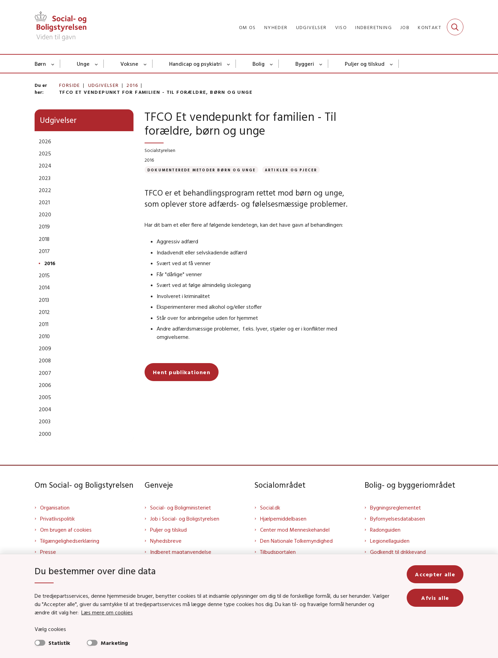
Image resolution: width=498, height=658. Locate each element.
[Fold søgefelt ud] (455, 27)
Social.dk (270, 507)
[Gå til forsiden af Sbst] (60, 27)
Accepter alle (435, 574)
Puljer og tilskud (365, 63)
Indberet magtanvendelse (180, 551)
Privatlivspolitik (57, 518)
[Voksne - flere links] (145, 64)
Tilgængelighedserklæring (69, 540)
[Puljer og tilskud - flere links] (392, 64)
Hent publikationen (181, 372)
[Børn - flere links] (53, 64)
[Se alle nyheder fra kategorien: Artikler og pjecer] (291, 169)
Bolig (258, 63)
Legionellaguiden (389, 540)
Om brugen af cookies (66, 529)
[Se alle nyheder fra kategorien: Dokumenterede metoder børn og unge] (201, 169)
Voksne (129, 63)
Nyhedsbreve (166, 540)
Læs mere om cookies (107, 612)
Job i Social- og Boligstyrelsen (184, 518)
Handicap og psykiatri (195, 63)
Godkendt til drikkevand (398, 551)
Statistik (59, 642)
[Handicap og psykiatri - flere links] (229, 64)
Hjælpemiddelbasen (283, 518)
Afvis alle (435, 597)
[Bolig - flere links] (272, 64)
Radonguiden (385, 529)
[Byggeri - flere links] (321, 64)
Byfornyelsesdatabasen (397, 518)
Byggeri (304, 63)
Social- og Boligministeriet (180, 507)
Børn (40, 63)
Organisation (55, 507)
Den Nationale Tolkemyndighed (296, 540)
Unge (83, 63)
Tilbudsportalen (278, 551)
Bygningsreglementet (395, 507)
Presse (48, 551)
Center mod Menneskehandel (295, 529)
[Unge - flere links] (97, 64)
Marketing (114, 642)
